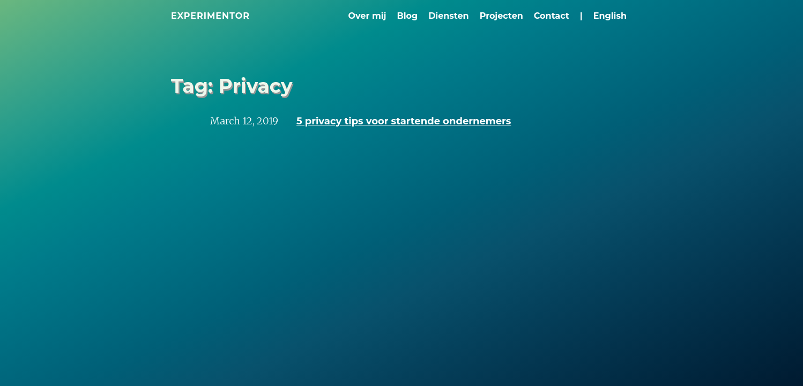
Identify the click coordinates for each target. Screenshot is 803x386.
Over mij (367, 16)
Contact (551, 16)
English (610, 16)
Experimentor (210, 16)
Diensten (448, 16)
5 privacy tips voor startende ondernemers (403, 121)
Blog (407, 16)
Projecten (501, 16)
